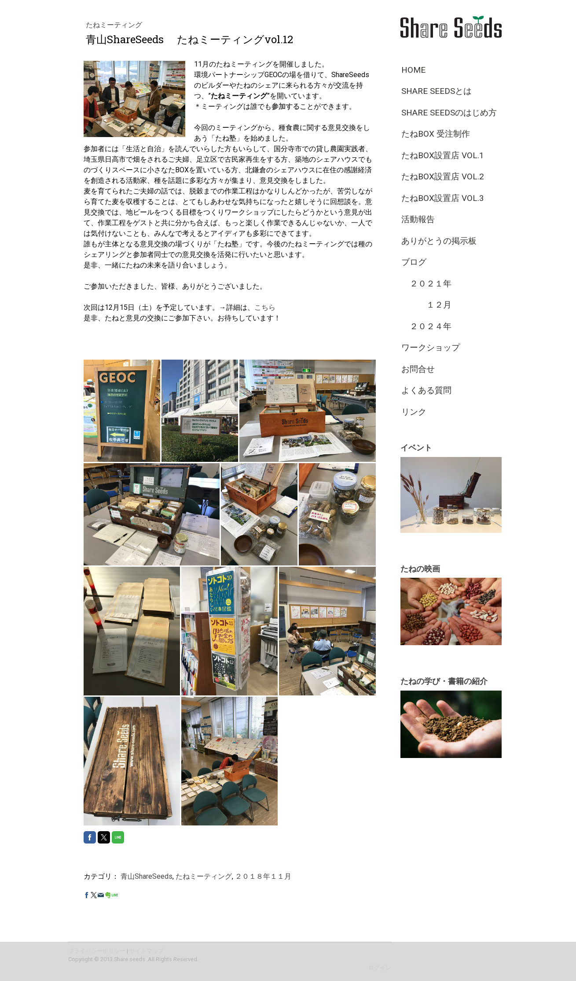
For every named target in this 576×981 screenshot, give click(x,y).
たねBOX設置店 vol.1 (442, 155)
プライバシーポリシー (96, 951)
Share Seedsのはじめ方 (449, 113)
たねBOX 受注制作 (435, 134)
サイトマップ (146, 951)
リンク (413, 412)
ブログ (413, 262)
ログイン (379, 967)
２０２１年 (426, 284)
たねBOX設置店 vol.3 (442, 198)
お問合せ (418, 369)
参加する (285, 106)
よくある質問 (426, 390)
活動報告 (418, 219)
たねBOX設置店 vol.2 (442, 176)
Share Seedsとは (436, 91)
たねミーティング (114, 25)
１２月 (426, 305)
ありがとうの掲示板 (439, 241)
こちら (264, 307)
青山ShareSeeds (146, 876)
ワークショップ (430, 347)
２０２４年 (426, 326)
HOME (413, 70)
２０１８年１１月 (263, 876)
